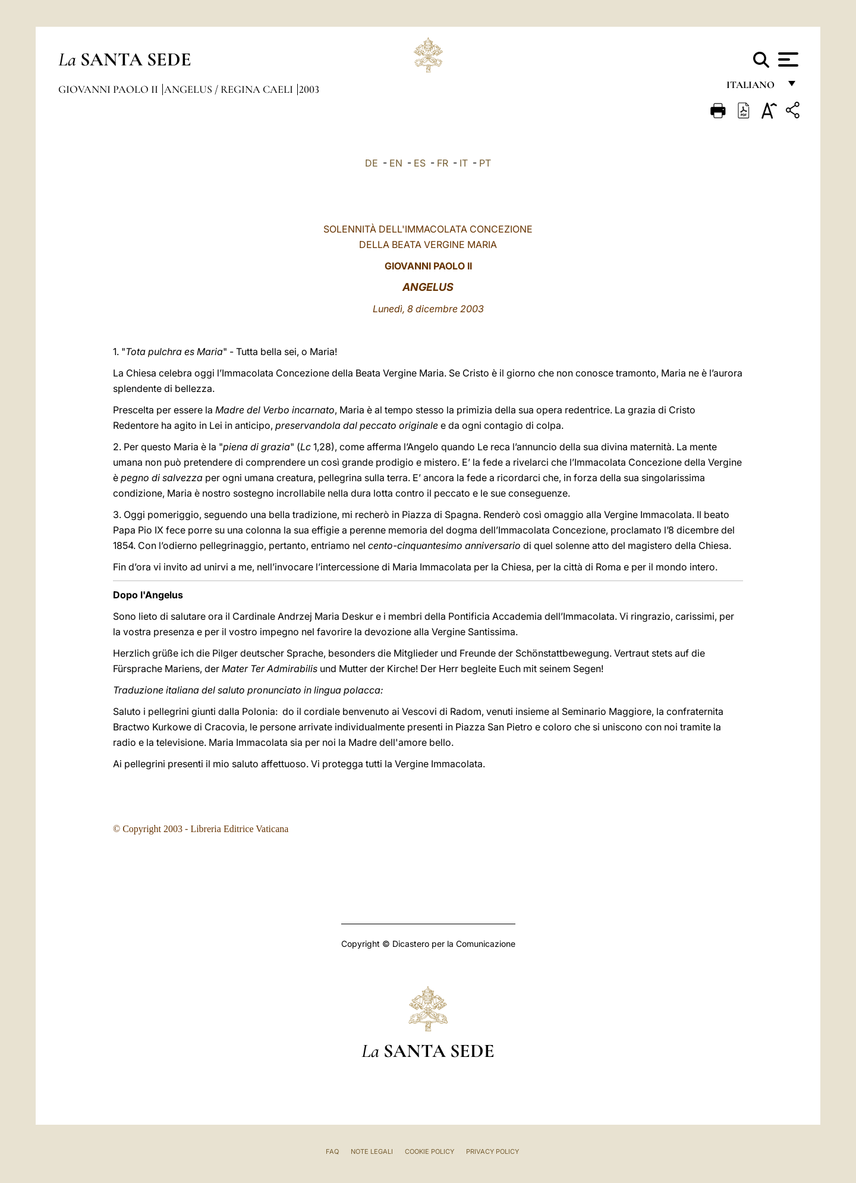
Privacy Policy (492, 1151)
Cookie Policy (429, 1151)
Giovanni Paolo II (109, 89)
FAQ (332, 1151)
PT (485, 163)
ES (420, 163)
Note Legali (372, 1151)
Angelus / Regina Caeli (229, 89)
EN (395, 163)
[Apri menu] (786, 59)
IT (464, 163)
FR (442, 163)
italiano (753, 88)
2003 (309, 89)
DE (371, 163)
